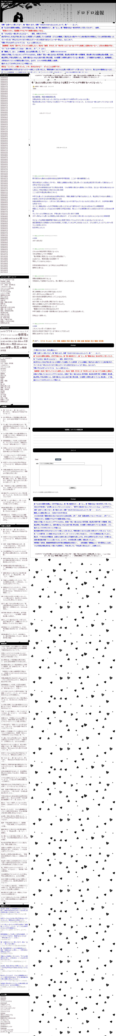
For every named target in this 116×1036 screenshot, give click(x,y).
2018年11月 (4, 234)
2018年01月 (4, 251)
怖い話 (3, 305)
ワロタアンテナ (5, 1011)
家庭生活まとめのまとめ (8, 1018)
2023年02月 (4, 145)
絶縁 (82, 341)
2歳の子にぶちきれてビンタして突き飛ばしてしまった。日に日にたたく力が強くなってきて (15, 494)
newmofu (3, 998)
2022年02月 (4, 166)
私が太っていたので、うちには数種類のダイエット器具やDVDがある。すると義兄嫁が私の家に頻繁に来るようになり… (14, 811)
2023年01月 (4, 147)
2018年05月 (4, 244)
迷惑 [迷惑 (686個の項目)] (12, 347)
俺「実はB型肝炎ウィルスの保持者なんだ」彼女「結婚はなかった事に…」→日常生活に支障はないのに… (14, 949)
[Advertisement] (55, 129)
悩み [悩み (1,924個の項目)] (15, 341)
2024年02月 (4, 124)
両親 (58, 341)
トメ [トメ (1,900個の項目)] (26, 331)
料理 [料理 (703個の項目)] (22, 341)
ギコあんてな (5, 1020)
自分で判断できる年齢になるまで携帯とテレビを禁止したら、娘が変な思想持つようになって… (14, 880)
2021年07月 (4, 178)
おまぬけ (3, 283)
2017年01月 (4, 272)
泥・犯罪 (3, 317)
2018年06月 (4, 242)
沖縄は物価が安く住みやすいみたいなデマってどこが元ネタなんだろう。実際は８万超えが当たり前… (15, 471)
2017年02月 (4, 270)
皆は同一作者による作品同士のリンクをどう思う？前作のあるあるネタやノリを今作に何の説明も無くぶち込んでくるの (14, 862)
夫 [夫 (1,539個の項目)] (12, 338)
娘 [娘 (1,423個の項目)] (18, 338)
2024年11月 (4, 109)
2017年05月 (4, 265)
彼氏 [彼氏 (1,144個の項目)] (3, 341)
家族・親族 (4, 302)
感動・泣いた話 (5, 309)
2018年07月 (4, 241)
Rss (6, 1)
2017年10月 (4, 256)
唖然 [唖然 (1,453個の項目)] (6, 338)
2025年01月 (4, 105)
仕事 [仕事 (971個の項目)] (16, 335)
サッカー (49, 341)
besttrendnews (5, 1016)
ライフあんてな (5, 1021)
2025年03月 (4, 102)
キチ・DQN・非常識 (7, 285)
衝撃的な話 (4, 323)
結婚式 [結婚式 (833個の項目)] (21, 344)
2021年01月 (4, 189)
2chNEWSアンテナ (6, 1026)
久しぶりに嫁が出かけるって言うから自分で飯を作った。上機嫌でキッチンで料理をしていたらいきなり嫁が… (15, 621)
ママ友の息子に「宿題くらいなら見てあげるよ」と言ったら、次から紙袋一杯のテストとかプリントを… (14, 726)
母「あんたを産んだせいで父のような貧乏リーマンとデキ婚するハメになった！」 (67, 82)
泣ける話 (3, 316)
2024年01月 (4, 126)
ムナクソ (3, 293)
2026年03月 (4, 81)
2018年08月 (4, 239)
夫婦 (2, 300)
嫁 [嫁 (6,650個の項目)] (21, 338)
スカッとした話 (5, 288)
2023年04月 (4, 142)
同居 (68, 341)
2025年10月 (4, 90)
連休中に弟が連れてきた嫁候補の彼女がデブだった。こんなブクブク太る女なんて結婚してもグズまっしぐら (64, 439)
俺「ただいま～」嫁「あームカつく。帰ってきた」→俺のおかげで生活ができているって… (15, 411)
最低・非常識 (5, 311)
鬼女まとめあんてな (7, 1015)
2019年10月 (4, 215)
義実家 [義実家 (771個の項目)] (25, 344)
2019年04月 (4, 225)
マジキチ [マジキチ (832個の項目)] (8, 335)
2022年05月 (4, 161)
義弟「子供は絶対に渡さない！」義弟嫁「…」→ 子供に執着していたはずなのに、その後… (14, 824)
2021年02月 (4, 187)
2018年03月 (4, 248)
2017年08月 (4, 260)
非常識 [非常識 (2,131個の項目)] (3, 350)
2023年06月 (4, 138)
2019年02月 (4, 228)
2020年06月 (4, 201)
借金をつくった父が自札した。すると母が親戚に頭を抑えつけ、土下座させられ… (15, 628)
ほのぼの (3, 290)
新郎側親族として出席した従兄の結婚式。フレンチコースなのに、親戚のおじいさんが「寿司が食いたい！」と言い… (15, 442)
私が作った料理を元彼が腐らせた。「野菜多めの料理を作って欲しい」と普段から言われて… (14, 855)
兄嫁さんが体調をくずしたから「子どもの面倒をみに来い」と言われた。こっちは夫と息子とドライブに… (15, 581)
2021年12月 (4, 169)
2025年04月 (4, 100)
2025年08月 (4, 93)
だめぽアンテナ (5, 1004)
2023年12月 (4, 128)
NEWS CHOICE (5, 1023)
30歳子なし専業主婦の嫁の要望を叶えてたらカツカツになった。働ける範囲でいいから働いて (14, 766)
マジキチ (3, 291)
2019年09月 (4, 216)
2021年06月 (4, 180)
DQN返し (3, 281)
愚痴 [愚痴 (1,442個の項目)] (19, 341)
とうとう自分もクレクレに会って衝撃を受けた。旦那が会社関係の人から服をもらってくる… (14, 899)
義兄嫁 (87, 341)
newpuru (3, 1000)
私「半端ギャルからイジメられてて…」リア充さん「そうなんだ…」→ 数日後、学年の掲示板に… (14, 869)
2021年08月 (4, 176)
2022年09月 (4, 154)
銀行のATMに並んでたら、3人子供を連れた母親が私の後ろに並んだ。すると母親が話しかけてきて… (15, 560)
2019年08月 (4, 218)
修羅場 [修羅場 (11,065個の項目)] (22, 334)
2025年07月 (4, 95)
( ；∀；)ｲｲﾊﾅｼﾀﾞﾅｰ (6, 280)
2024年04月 (4, 121)
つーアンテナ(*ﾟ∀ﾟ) (6, 1001)
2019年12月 (4, 211)
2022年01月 (4, 168)
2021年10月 (4, 173)
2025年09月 (4, 91)
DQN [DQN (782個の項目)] (2, 331)
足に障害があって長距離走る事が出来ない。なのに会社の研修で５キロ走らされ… (15, 419)
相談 (78, 341)
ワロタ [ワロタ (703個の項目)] (13, 335)
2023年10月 (4, 131)
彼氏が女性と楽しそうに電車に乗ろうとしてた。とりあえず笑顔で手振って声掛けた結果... (59, 442)
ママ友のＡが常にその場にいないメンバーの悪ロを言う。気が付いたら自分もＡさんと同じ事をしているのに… (15, 598)
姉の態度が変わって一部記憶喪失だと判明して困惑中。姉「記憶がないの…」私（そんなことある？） (15, 509)
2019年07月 (4, 220)
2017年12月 (4, 253)
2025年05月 (4, 98)
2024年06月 (4, 117)
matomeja (3, 1028)
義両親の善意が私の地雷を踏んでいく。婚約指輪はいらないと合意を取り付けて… (15, 567)
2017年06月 (4, 263)
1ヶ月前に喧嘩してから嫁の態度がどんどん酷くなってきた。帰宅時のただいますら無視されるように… (15, 435)
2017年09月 (4, 258)
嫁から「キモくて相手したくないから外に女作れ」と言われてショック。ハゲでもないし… (14, 804)
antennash (4, 1003)
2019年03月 (4, 227)
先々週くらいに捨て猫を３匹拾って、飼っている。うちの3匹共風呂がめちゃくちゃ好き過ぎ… (14, 837)
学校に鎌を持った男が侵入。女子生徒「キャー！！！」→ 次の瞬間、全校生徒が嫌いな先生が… (14, 614)
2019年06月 (4, 222)
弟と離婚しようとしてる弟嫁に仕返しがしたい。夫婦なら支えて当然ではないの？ (56, 444)
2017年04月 (4, 267)
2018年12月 (4, 232)
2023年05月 (4, 140)
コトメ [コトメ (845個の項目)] (18, 331)
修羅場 (3, 295)
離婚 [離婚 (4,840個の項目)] (24, 347)
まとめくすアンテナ (7, 1031)
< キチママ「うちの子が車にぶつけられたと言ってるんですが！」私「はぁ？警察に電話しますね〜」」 (53, 76)
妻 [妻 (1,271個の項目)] (16, 338)
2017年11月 (4, 255)
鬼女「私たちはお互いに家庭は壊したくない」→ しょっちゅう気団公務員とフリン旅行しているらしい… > (93, 76)
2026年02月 (4, 83)
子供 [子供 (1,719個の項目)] (24, 338)
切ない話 (3, 297)
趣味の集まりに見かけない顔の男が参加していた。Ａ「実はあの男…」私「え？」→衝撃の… (14, 574)
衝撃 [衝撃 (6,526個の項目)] (8, 347)
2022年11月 (4, 150)
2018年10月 (4, 235)
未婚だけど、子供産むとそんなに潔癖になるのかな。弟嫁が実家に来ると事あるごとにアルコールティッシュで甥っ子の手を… (14, 719)
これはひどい (5, 286)
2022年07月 (4, 157)
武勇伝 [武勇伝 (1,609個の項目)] (7, 344)
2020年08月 (4, 197)
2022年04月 (4, 163)
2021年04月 (4, 183)
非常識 (101, 341)
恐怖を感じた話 (5, 307)
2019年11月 (4, 213)
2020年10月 (4, 194)
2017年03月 (4, 268)
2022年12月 (4, 149)
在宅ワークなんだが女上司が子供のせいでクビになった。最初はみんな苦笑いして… (15, 464)
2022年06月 (4, 159)
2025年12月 (4, 86)
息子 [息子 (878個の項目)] (13, 341)
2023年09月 (4, 133)
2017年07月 (4, 261)
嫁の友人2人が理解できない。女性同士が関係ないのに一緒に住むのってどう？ (55, 433)
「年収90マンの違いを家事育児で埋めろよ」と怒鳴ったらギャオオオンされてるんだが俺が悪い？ (15, 487)
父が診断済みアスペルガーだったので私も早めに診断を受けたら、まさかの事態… (15, 553)
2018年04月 (4, 246)
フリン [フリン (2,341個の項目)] (3, 335)
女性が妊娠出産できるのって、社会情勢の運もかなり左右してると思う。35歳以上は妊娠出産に (14, 772)
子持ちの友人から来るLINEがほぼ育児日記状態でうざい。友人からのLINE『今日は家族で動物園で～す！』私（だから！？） (14, 797)
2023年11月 (4, 130)
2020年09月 (4, 196)
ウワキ (42, 341)
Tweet (34, 88)
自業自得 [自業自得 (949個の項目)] (3, 348)
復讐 (2, 304)
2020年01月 (4, 209)
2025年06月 (4, 97)
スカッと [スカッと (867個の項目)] (22, 331)
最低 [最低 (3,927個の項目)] (3, 344)
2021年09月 (4, 175)
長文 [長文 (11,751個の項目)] (16, 347)
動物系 (3, 298)
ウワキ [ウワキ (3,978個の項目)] (9, 331)
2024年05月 (4, 119)
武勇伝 (3, 314)
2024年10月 (4, 110)
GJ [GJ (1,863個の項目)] (4, 331)
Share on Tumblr (58, 459)
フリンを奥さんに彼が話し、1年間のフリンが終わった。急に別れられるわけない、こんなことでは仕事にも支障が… (14, 887)
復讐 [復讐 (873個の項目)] (7, 341)
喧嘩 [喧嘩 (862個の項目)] (10, 338)
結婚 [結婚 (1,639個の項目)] (18, 344)
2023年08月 (4, 135)
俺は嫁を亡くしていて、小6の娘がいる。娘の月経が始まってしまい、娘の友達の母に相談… (15, 636)
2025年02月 (4, 104)
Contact (10, 1)
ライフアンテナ (5, 1010)
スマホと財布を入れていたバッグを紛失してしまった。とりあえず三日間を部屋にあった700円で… (14, 779)
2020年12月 (4, 190)
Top (2, 1)
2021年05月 (4, 182)
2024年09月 (4, 112)
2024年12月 (4, 107)
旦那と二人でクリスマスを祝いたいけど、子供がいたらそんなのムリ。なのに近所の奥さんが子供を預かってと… (15, 449)
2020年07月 (4, 199)
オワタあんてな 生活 (7, 1030)
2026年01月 (4, 84)
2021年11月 (4, 171)
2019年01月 (4, 230)
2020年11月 (4, 192)
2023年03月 (4, 143)
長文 (92, 341)
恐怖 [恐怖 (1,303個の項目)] (9, 341)
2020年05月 (4, 202)
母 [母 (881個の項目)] (10, 344)
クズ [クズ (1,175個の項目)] (14, 331)
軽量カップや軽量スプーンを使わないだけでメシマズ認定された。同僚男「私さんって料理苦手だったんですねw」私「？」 (14, 733)
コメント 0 (50, 86)
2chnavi (3, 1013)
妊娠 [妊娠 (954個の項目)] (14, 338)
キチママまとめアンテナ (8, 1008)
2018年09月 (4, 237)
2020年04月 (4, 204)
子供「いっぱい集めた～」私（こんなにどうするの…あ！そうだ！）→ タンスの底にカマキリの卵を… (14, 502)
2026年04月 (4, 79)
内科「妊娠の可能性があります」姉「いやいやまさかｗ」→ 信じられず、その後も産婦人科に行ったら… (14, 545)
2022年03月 (4, 164)
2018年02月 (4, 249)
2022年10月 (4, 152)
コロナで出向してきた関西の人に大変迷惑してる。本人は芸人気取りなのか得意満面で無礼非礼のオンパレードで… (14, 648)
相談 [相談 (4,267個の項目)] (14, 344)
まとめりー (4, 1025)
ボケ (54, 341)
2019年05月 (4, 223)
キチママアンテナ (6, 1006)
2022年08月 (4, 156)
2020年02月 (4, 208)
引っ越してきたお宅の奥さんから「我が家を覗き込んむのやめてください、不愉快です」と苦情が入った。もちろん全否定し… (14, 739)
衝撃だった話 (5, 321)
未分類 (3, 312)
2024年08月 (4, 114)
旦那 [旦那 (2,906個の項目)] (26, 341)
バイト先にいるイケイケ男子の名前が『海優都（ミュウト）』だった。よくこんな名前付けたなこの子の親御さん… (15, 456)
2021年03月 (4, 185)
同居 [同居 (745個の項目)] (4, 338)
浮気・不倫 (4, 319)
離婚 (96, 341)
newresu (3, 996)
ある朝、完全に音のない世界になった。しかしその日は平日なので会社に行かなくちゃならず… (14, 817)
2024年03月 (4, 123)
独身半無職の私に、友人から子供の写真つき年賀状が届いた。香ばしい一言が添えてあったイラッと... (62, 436)
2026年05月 (4, 77)
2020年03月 (4, 206)
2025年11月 (4, 88)
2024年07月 (4, 116)
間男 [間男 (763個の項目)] (21, 347)
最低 (72, 341)
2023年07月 (4, 137)
